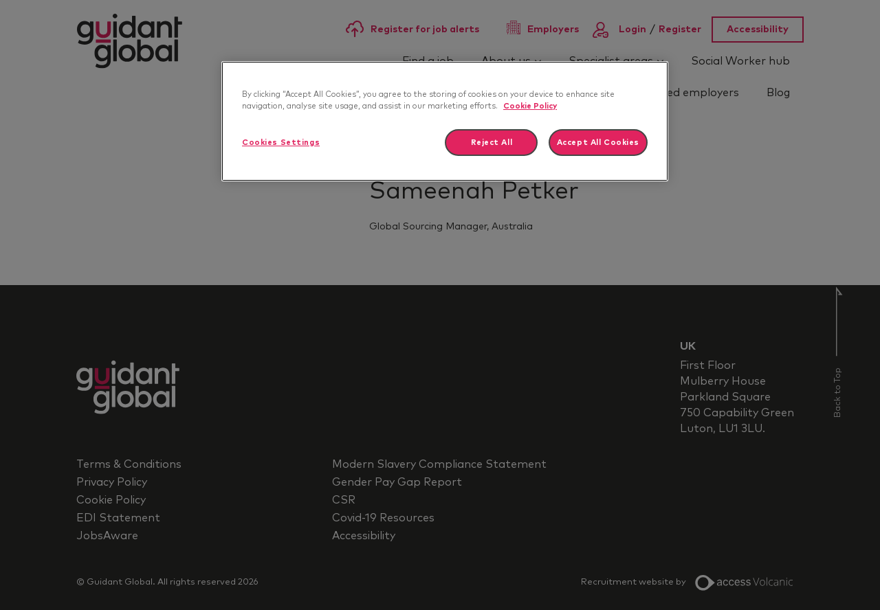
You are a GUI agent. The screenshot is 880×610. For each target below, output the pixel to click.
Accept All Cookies (598, 142)
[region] (444, 121)
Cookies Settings (281, 142)
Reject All (492, 142)
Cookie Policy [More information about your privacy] (530, 106)
